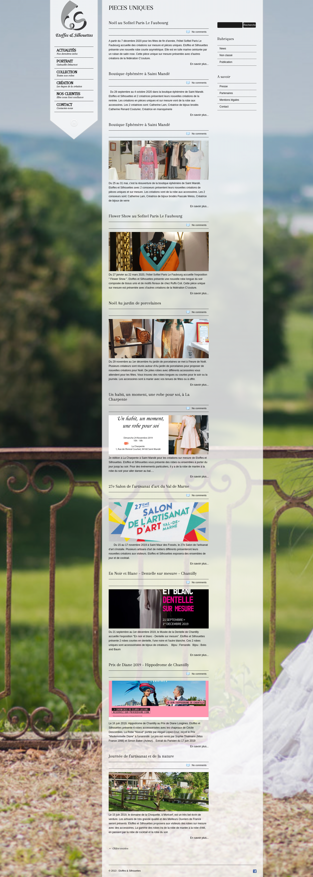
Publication (226, 62)
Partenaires (226, 93)
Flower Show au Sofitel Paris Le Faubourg (145, 216)
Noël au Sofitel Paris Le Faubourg (138, 22)
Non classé (226, 55)
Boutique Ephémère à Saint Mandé (139, 124)
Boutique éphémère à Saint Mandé (139, 73)
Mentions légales (229, 99)
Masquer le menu (74, 123)
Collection (67, 73)
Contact (65, 106)
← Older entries (118, 848)
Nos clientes (70, 95)
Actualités (67, 51)
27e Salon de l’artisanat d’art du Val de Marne (149, 486)
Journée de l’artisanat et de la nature (141, 756)
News (223, 48)
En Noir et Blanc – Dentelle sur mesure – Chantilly (153, 573)
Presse (224, 86)
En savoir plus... (199, 64)
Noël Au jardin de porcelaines (135, 303)
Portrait (67, 62)
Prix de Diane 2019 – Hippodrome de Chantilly (149, 664)
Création (69, 84)
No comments (199, 31)
